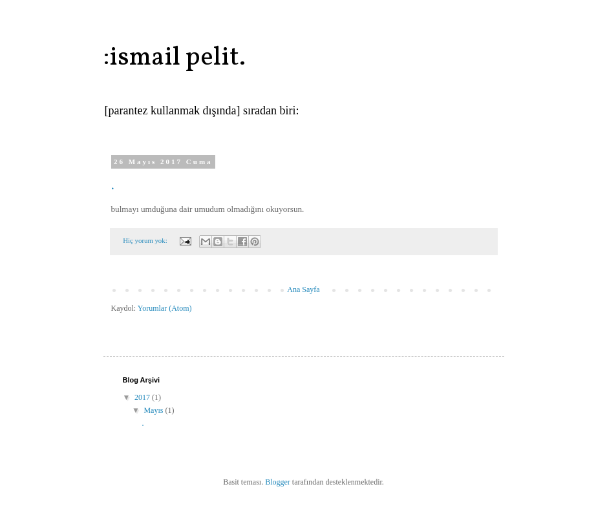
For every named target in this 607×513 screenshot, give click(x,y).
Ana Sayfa (303, 289)
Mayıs (154, 410)
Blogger (277, 482)
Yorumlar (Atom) (165, 308)
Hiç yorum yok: (146, 240)
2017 (143, 397)
